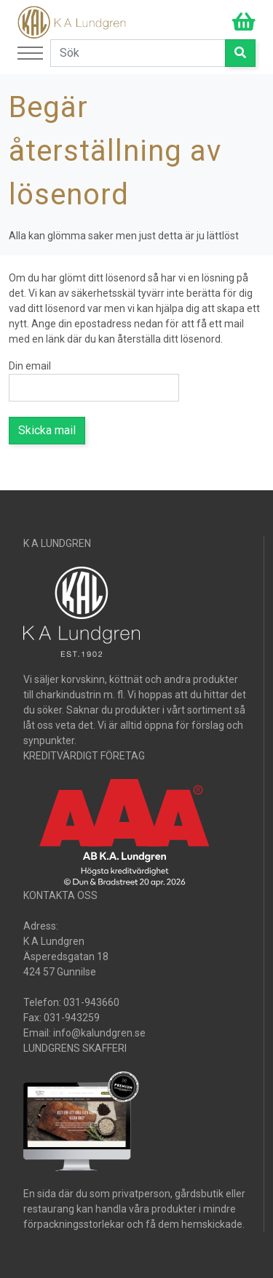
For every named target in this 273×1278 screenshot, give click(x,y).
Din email (30, 366)
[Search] (138, 53)
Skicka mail (47, 430)
